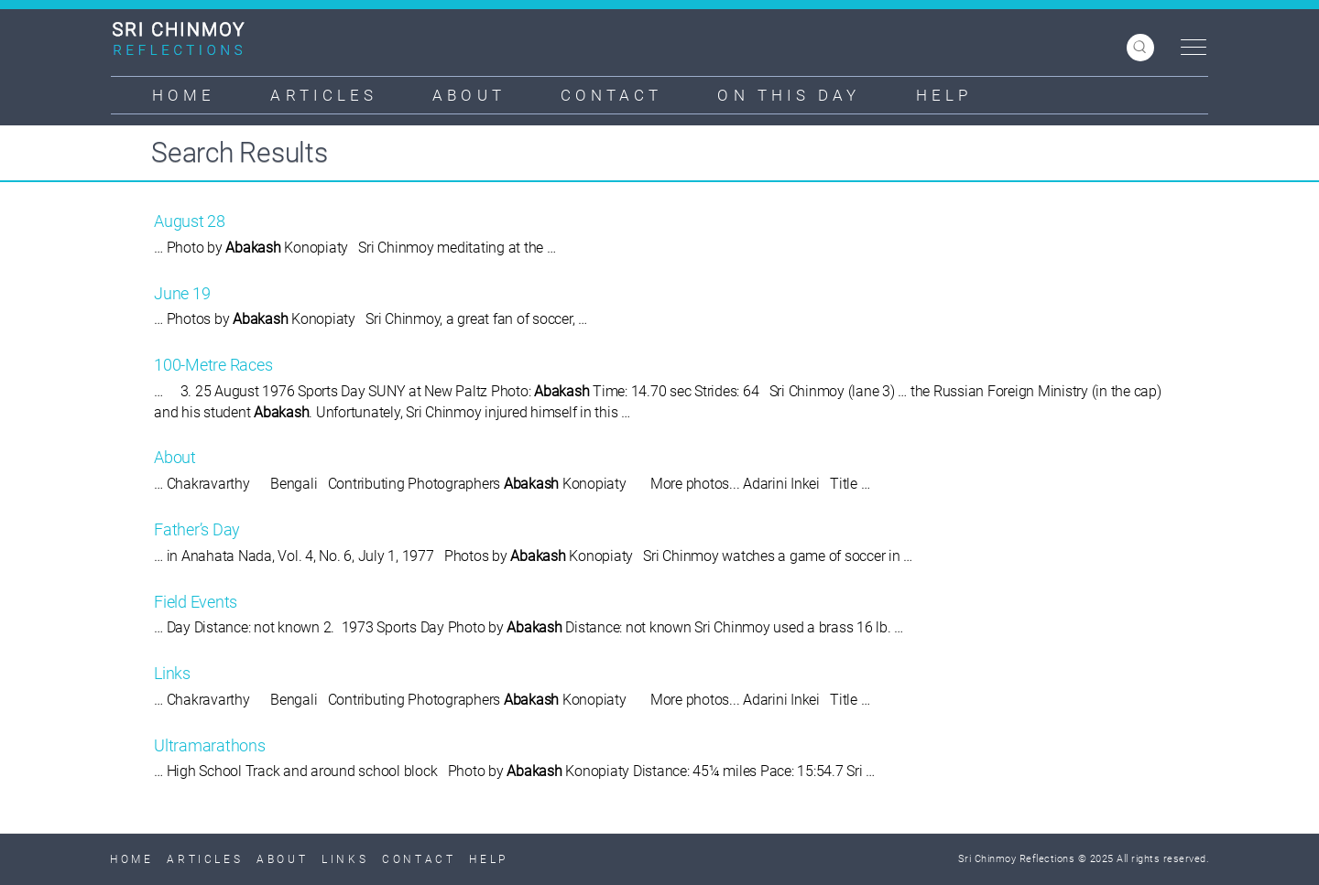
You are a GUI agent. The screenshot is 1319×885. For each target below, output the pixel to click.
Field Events (195, 601)
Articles (323, 95)
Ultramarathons (210, 745)
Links (172, 673)
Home (183, 95)
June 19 (182, 293)
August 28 (189, 221)
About (469, 95)
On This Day (788, 95)
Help (944, 95)
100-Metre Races (213, 364)
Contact (612, 95)
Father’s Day (197, 529)
